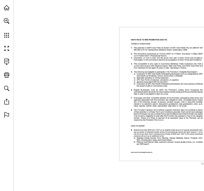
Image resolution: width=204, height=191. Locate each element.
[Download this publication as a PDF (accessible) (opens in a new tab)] (6, 61)
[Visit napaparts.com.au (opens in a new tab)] (6, 7)
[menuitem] (6, 28)
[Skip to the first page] (202, 163)
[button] (6, 21)
